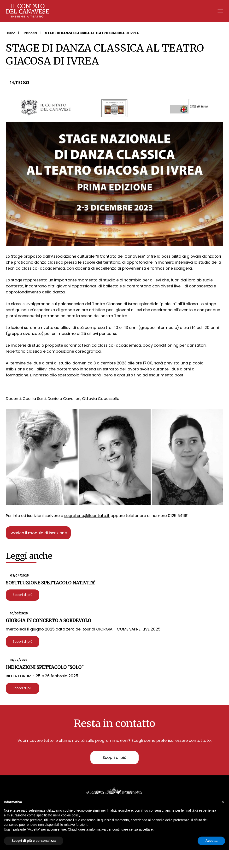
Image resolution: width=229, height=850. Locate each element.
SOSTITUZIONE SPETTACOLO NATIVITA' (50, 583)
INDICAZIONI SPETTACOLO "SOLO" (45, 667)
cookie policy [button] (70, 815)
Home (10, 33)
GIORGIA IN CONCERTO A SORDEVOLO (48, 620)
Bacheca (30, 33)
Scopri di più (22, 595)
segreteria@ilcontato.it (87, 515)
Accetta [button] (211, 841)
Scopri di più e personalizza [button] (34, 841)
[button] (223, 802)
